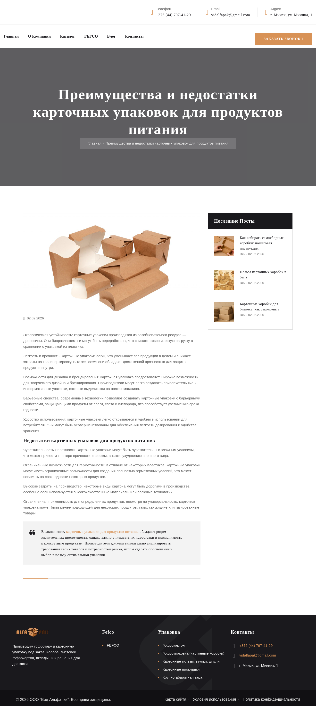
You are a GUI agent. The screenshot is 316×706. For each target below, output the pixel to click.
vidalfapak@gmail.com (230, 15)
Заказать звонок (284, 35)
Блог (120, 34)
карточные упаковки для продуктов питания (102, 528)
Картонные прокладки (181, 666)
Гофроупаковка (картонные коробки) (193, 650)
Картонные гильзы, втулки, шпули (191, 658)
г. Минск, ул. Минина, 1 (291, 15)
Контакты (144, 34)
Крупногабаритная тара (182, 674)
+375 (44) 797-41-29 (173, 15)
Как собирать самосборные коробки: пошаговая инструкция (262, 240)
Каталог (73, 34)
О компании (43, 34)
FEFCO (98, 34)
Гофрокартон (174, 642)
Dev (242, 251)
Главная (12, 34)
